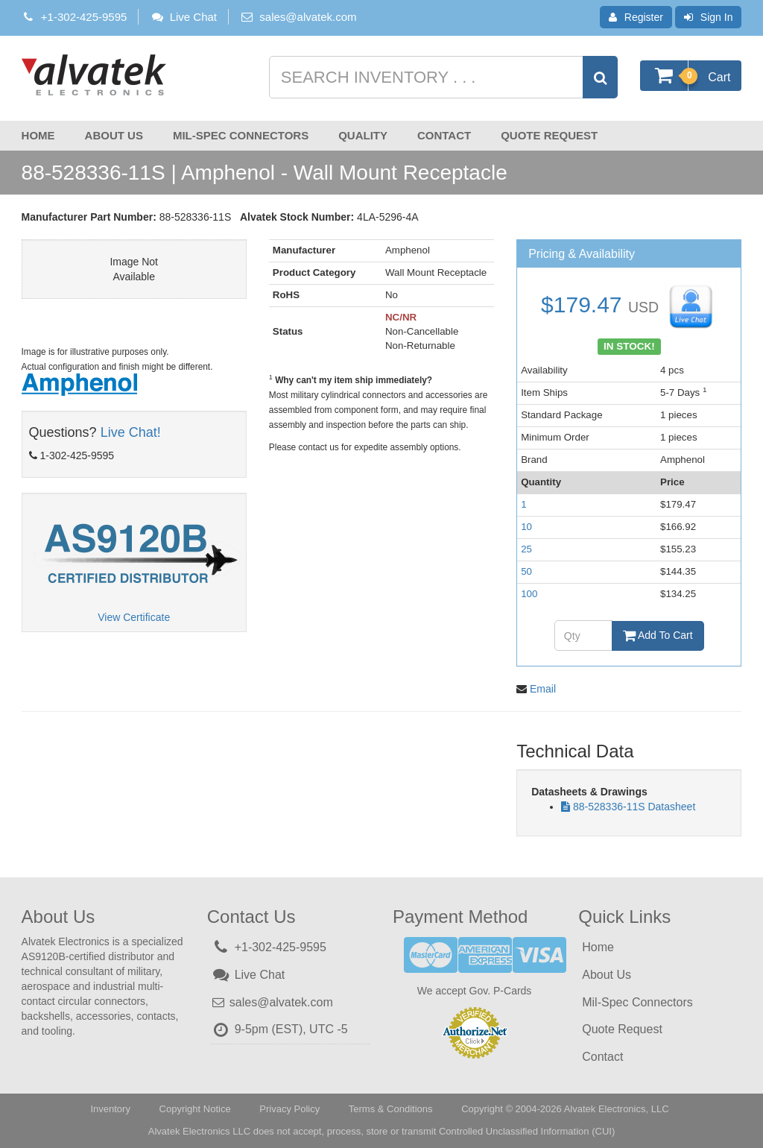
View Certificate (134, 617)
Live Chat (183, 16)
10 (526, 526)
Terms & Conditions (391, 1108)
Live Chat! (131, 432)
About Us (114, 135)
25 (526, 549)
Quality (362, 135)
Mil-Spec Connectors (240, 135)
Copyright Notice (195, 1108)
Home (38, 135)
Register (636, 17)
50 (526, 571)
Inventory (110, 1108)
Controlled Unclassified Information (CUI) (527, 1131)
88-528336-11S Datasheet (634, 807)
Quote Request (549, 135)
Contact (444, 135)
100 (529, 593)
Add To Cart (658, 635)
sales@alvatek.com (307, 16)
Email (543, 689)
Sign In (708, 17)
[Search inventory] (442, 77)
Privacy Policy (289, 1108)
